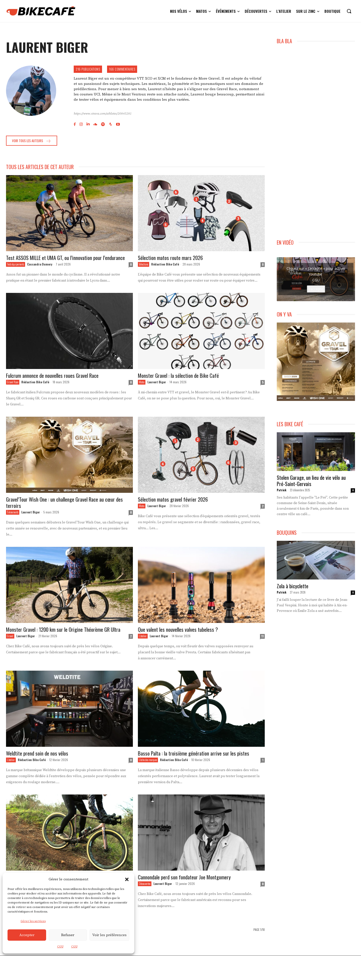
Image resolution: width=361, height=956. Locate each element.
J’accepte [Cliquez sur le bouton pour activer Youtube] (316, 289)
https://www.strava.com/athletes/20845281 (103, 114)
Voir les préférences (109, 935)
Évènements (12, 512)
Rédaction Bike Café (165, 264)
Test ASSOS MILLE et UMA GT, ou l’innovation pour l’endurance (65, 258)
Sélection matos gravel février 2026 (173, 499)
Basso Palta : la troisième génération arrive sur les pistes (193, 753)
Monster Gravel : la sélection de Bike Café (178, 376)
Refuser (67, 935)
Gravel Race (12, 382)
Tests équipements (15, 264)
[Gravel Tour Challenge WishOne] (316, 362)
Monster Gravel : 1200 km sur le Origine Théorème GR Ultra (63, 629)
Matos (141, 382)
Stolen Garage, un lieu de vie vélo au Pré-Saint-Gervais (311, 480)
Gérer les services (33, 921)
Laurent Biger (156, 382)
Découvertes (144, 884)
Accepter (26, 935)
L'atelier (143, 636)
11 (262, 636)
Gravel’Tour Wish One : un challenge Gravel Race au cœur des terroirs (64, 503)
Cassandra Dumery (39, 264)
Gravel (10, 636)
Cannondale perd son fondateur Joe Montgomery (184, 877)
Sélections (143, 264)
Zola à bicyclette (292, 586)
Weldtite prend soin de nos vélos (37, 753)
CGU (60, 946)
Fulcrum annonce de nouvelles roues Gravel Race (52, 376)
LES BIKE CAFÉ (290, 424)
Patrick (281, 490)
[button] (126, 879)
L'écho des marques (148, 760)
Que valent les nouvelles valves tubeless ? (178, 629)
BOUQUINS (287, 532)
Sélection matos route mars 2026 (170, 258)
